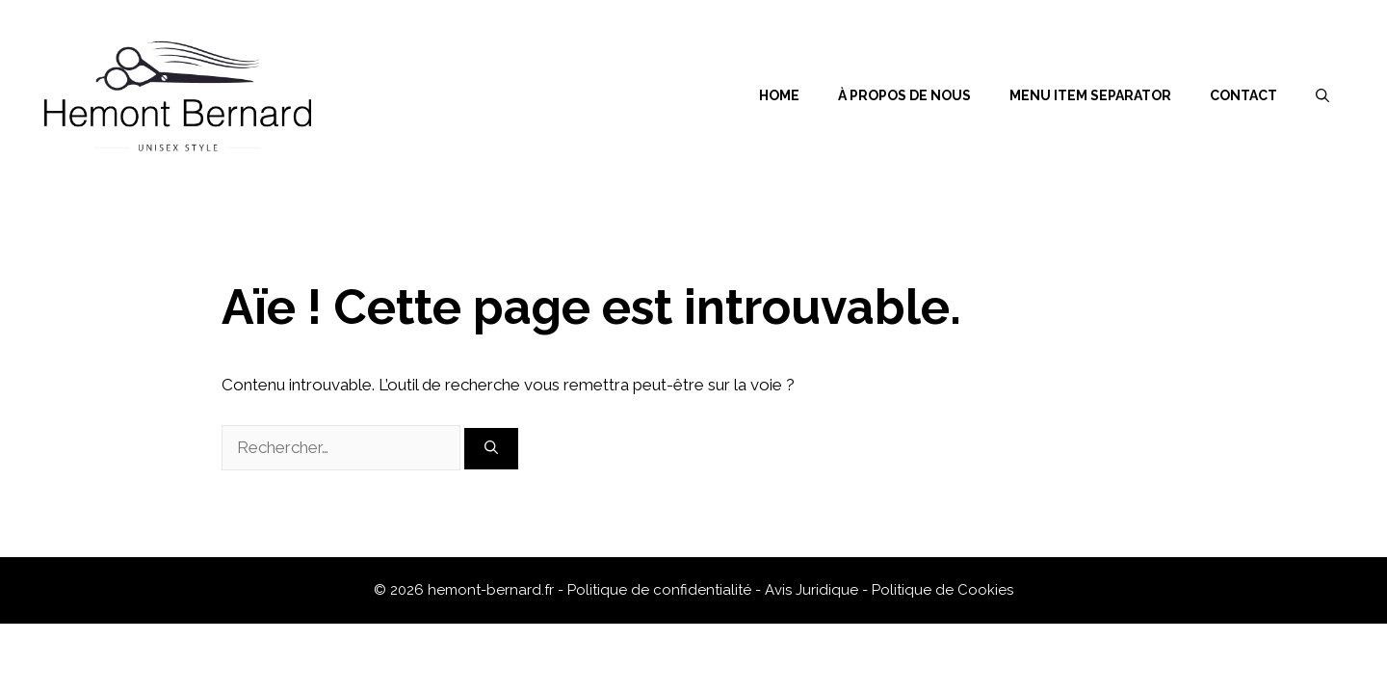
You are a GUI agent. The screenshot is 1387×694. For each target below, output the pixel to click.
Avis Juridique (813, 590)
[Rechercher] (491, 448)
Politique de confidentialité (661, 590)
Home (779, 95)
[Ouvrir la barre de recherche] (1322, 95)
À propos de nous (904, 95)
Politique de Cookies (942, 590)
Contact (1243, 95)
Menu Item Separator (1090, 95)
